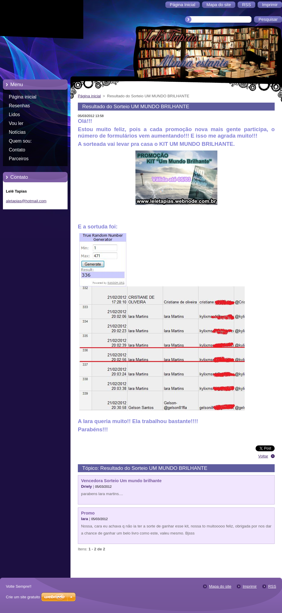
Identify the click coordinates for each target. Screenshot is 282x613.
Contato (17, 149)
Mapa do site (220, 586)
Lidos (14, 114)
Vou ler (16, 123)
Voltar (263, 456)
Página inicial (22, 96)
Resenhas (19, 105)
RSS (272, 586)
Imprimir (250, 586)
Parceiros (18, 158)
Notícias (17, 132)
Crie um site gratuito (23, 597)
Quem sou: (20, 140)
